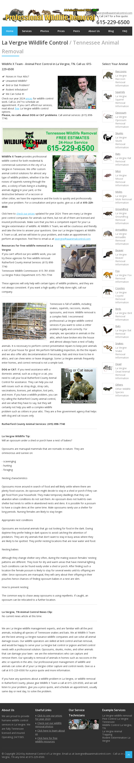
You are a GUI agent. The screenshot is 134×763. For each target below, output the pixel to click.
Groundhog (121, 209)
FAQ (124, 31)
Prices (61, 31)
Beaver (119, 250)
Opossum (120, 112)
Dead (118, 364)
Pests (76, 31)
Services (27, 31)
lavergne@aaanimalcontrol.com (114, 13)
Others (119, 384)
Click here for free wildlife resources (46, 739)
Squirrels (120, 92)
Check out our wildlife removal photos (48, 724)
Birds (118, 308)
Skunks (119, 133)
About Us (94, 31)
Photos (44, 31)
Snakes (119, 343)
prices (29, 98)
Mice (118, 171)
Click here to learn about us (50, 732)
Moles (118, 191)
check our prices (25, 213)
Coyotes (120, 288)
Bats (118, 326)
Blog (111, 31)
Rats (117, 154)
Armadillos (121, 229)
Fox (117, 271)
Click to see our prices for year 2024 (48, 717)
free (17, 108)
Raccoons (120, 71)
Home (9, 31)
